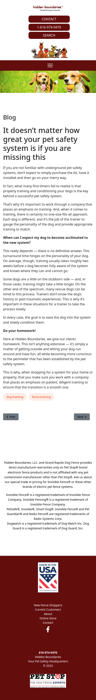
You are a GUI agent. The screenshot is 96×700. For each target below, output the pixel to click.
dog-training (14, 397)
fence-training (41, 397)
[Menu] (50, 65)
